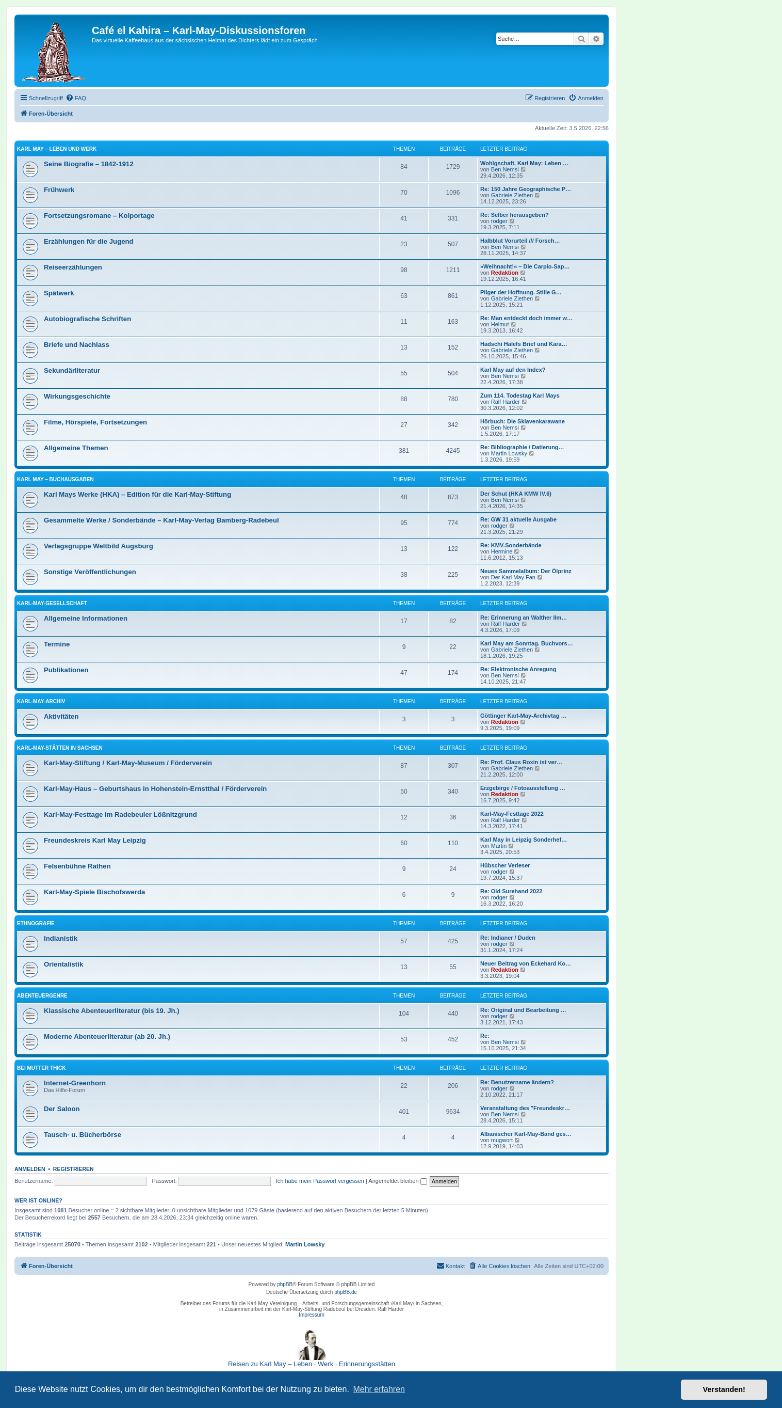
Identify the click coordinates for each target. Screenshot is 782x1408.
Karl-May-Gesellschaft (52, 603)
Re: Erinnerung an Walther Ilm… (523, 617)
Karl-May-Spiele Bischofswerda (94, 892)
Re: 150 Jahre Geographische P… (525, 189)
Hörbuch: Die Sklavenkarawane (522, 421)
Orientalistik (63, 964)
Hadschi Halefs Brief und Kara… (523, 344)
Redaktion (504, 273)
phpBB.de (345, 1292)
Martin (499, 846)
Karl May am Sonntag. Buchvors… (526, 643)
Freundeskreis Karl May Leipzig (95, 840)
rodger (499, 221)
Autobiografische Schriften (87, 319)
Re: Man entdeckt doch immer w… (526, 318)
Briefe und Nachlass (76, 345)
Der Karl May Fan (513, 577)
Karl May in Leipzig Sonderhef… (523, 839)
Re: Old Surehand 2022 (511, 891)
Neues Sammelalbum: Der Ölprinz (526, 571)
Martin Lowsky (509, 453)
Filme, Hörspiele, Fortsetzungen (95, 422)
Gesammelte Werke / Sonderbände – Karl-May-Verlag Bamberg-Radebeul (161, 520)
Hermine (502, 551)
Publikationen (66, 670)
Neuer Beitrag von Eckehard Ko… (525, 963)
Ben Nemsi (505, 169)
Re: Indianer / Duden (507, 938)
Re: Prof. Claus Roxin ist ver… (521, 762)
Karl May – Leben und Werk (56, 149)
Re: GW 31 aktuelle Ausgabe (518, 519)
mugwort (502, 1140)
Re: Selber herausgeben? (514, 215)
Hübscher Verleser (505, 865)
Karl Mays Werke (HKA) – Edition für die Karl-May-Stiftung (137, 494)
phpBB (284, 1284)
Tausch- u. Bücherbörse (82, 1134)
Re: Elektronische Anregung (518, 669)
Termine (57, 644)
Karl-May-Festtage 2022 (512, 814)
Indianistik (60, 938)
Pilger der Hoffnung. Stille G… (521, 292)
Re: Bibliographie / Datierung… (522, 447)
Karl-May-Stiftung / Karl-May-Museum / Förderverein (128, 763)
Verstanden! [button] (724, 1389)
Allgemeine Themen (76, 448)
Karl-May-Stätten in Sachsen (60, 748)
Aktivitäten (61, 716)
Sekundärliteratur (72, 370)
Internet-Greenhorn (75, 1083)
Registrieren (73, 1169)
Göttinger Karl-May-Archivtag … (523, 716)
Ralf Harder (505, 402)
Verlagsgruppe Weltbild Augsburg (98, 546)
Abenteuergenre (42, 996)
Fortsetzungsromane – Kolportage (99, 215)
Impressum (311, 1315)
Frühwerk (59, 190)
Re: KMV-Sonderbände (511, 545)
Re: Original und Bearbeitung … (523, 1010)
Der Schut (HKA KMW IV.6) (515, 494)
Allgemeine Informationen (85, 618)
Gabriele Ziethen (512, 195)
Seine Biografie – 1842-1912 (89, 164)
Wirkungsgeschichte (77, 396)
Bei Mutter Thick (41, 1068)
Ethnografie (36, 923)
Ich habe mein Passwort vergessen (320, 1181)
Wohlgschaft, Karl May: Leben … (524, 163)
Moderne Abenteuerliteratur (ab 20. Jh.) (107, 1036)
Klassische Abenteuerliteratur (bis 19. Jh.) (112, 1011)
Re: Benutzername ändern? (517, 1082)
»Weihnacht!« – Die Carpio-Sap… (524, 266)
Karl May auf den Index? (513, 370)
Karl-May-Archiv (41, 701)
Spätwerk (59, 293)
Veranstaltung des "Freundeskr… (525, 1108)
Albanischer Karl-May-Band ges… (526, 1134)
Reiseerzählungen (73, 267)
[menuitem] (76, 98)
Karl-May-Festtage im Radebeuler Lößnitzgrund (120, 814)
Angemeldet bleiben (397, 1181)
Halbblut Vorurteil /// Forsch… (520, 241)
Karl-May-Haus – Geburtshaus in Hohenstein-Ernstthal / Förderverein (155, 789)
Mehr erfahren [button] (379, 1389)
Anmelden (29, 1169)
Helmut (500, 324)
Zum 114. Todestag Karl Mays (520, 395)
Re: (485, 1036)
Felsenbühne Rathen (77, 866)
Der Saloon (62, 1109)
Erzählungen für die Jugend (89, 241)
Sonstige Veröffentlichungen (90, 572)
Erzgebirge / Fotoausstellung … (522, 788)
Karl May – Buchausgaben (55, 479)
